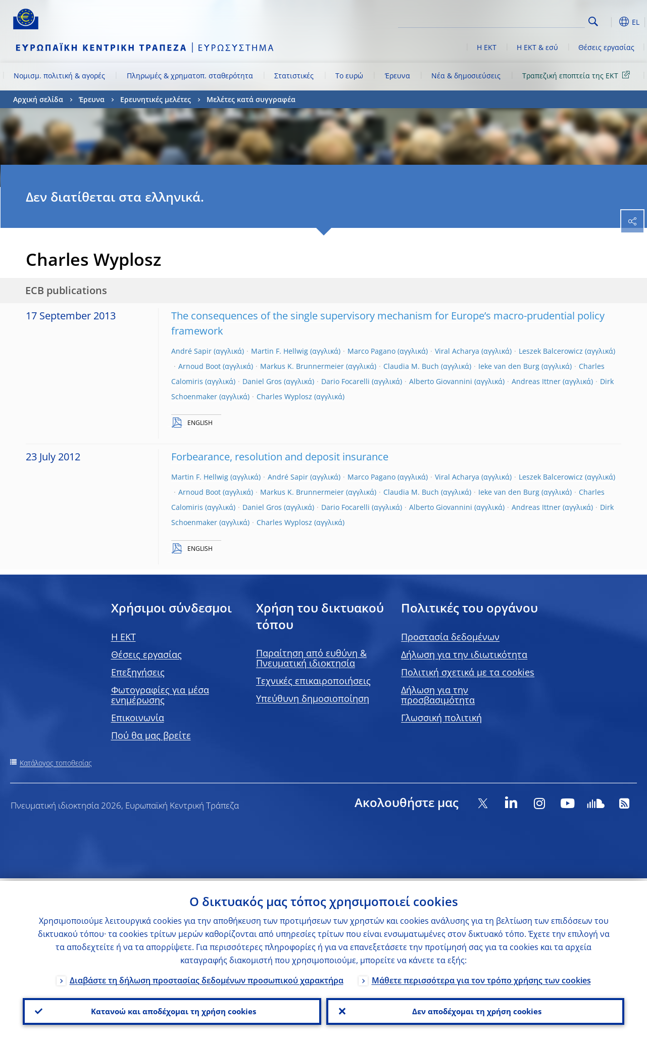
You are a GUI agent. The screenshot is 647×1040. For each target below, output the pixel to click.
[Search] (534, 20)
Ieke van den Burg (508, 366)
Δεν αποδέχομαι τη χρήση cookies (475, 1010)
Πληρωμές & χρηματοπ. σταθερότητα (190, 75)
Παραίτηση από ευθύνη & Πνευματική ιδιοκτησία (311, 658)
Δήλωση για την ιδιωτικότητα (464, 654)
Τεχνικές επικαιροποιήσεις (313, 681)
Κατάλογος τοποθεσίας (56, 763)
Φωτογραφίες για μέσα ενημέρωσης (160, 695)
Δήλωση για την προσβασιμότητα (438, 695)
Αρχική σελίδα (38, 99)
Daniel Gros (262, 381)
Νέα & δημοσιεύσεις (466, 75)
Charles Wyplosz (284, 396)
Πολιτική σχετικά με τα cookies (467, 672)
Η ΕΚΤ (486, 47)
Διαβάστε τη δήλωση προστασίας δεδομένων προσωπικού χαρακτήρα (206, 977)
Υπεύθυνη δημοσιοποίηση (312, 698)
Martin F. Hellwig (279, 351)
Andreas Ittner (536, 381)
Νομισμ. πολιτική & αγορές (59, 75)
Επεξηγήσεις (138, 672)
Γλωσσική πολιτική (441, 718)
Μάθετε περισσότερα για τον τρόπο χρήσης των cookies (481, 977)
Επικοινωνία (137, 718)
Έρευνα (397, 75)
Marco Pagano (371, 351)
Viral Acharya (457, 351)
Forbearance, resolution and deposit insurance (279, 456)
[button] (609, 21)
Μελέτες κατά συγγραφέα (251, 99)
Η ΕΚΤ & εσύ (537, 47)
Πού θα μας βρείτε (151, 735)
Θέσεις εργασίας (606, 47)
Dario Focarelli (345, 381)
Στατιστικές (294, 75)
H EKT (123, 637)
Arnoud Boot (199, 366)
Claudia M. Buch (411, 366)
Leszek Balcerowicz (551, 351)
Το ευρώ (349, 75)
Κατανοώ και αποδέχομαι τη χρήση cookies (171, 1010)
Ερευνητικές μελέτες (155, 99)
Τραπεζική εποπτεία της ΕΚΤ (577, 75)
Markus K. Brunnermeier (302, 366)
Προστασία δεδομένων (450, 637)
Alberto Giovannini (440, 381)
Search (593, 21)
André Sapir (191, 351)
